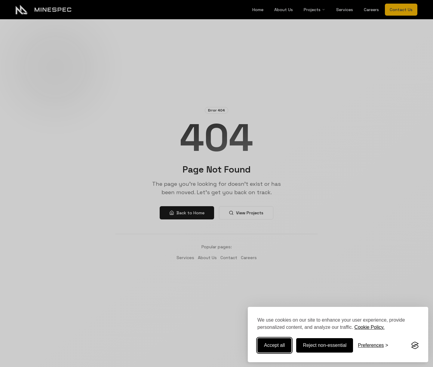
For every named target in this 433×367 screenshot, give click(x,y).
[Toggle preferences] (373, 345)
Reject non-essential (324, 345)
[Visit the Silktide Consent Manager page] (415, 345)
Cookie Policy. (370, 327)
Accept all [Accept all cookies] (274, 345)
